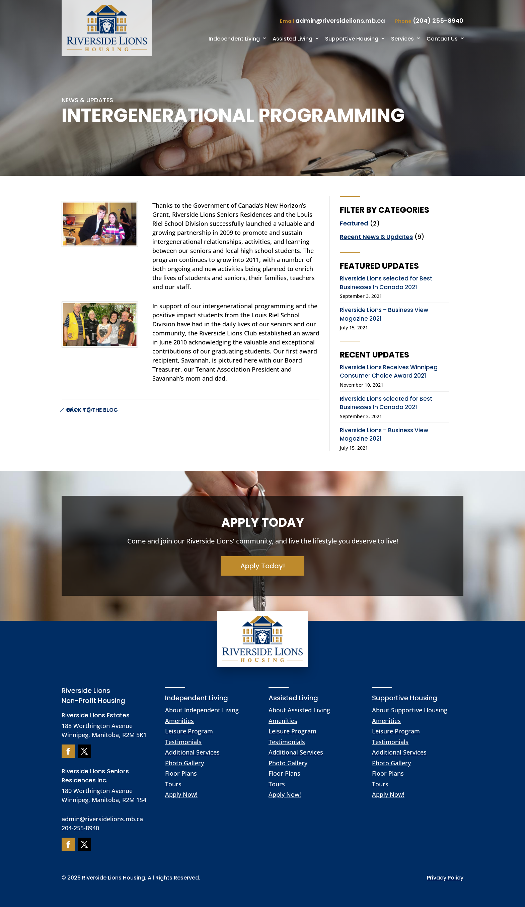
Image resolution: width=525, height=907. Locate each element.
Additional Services (192, 752)
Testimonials (183, 742)
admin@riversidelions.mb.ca (102, 819)
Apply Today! (262, 566)
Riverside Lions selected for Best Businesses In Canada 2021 (386, 282)
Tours (173, 784)
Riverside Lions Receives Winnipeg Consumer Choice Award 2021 (389, 371)
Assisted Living (292, 39)
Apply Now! (181, 794)
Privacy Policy (445, 878)
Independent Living (234, 39)
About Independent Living (202, 710)
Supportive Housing (351, 39)
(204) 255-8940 (438, 20)
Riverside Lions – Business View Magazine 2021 (384, 314)
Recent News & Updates (376, 237)
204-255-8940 (80, 828)
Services (402, 39)
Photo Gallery (184, 763)
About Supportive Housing (409, 710)
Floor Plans (181, 773)
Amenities (179, 721)
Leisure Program (189, 731)
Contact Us (442, 39)
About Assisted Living (299, 710)
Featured (354, 223)
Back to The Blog (92, 410)
